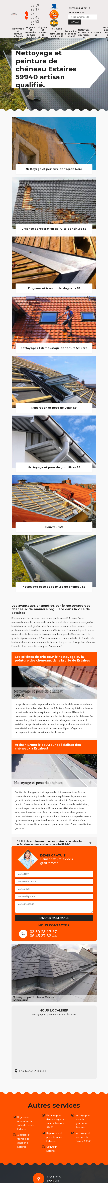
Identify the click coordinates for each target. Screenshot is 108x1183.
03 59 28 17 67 (35, 9)
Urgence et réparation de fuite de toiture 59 (30, 34)
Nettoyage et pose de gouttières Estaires (83, 1121)
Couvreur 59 (96, 33)
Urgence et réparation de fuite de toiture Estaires (25, 1123)
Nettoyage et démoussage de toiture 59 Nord (56, 34)
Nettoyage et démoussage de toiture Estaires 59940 (55, 1121)
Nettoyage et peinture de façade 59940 (83, 1137)
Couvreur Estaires (51, 1149)
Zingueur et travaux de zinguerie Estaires (24, 1141)
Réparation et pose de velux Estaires (54, 1137)
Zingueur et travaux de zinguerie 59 (43, 34)
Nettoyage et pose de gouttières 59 (84, 34)
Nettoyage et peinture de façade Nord (18, 34)
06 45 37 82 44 (35, 21)
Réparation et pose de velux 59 (70, 34)
